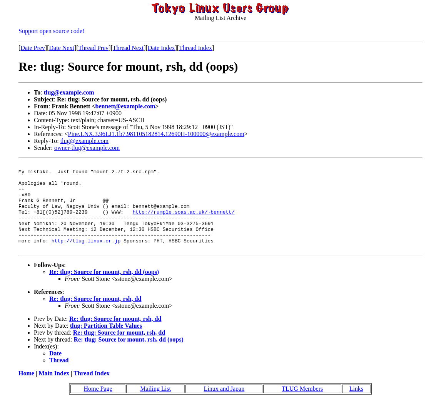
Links (356, 406)
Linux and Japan (224, 406)
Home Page (98, 406)
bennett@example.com (125, 106)
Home (26, 390)
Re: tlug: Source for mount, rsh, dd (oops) (104, 289)
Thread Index (195, 48)
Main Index (53, 390)
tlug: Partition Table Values (106, 343)
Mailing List (155, 406)
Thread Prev (93, 48)
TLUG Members (302, 406)
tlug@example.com (69, 92)
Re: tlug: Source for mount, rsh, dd (95, 316)
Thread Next (128, 48)
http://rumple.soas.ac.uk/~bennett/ (183, 222)
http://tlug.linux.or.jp (86, 256)
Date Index (161, 48)
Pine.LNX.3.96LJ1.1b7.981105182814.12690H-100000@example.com (156, 134)
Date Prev (32, 48)
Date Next (61, 48)
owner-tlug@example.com (87, 147)
